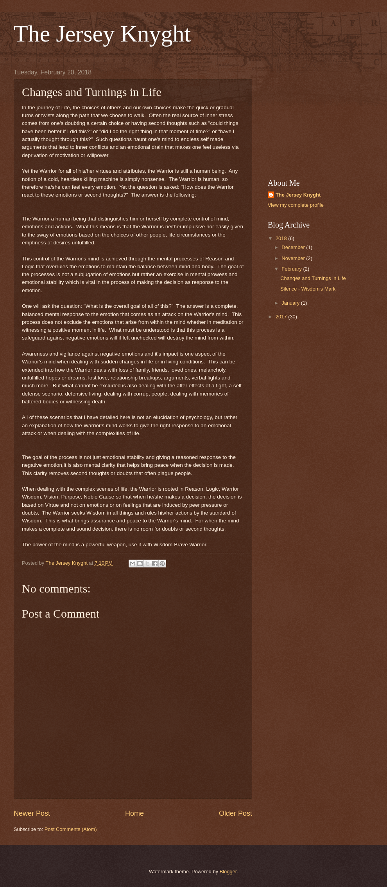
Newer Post (32, 813)
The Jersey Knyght (102, 34)
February (292, 269)
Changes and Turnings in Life (313, 278)
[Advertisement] (320, 118)
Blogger (228, 871)
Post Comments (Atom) (71, 829)
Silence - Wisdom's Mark (307, 289)
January (291, 303)
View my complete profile (296, 205)
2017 (282, 317)
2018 (282, 238)
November (293, 258)
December (293, 247)
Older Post (235, 813)
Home (134, 813)
